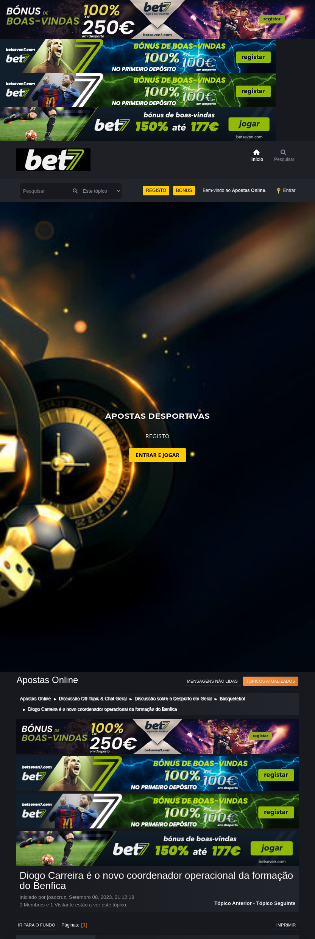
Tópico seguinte (276, 903)
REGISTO (156, 190)
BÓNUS (184, 190)
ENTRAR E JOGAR (157, 455)
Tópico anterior (233, 903)
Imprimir (286, 925)
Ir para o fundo (36, 925)
